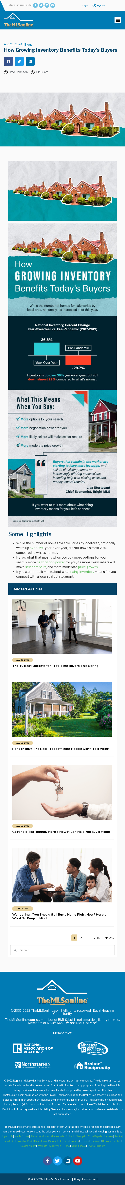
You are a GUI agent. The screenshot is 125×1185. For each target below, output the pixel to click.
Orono (66, 1145)
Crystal (91, 1145)
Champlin (81, 1136)
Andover (44, 1136)
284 (97, 938)
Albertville (55, 1145)
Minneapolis (57, 1136)
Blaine (33, 1136)
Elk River (95, 1141)
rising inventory (82, 572)
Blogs (28, 44)
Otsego (84, 1141)
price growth (88, 567)
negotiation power (51, 562)
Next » (109, 938)
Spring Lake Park (59, 1141)
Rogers (75, 1141)
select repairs (35, 567)
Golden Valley (28, 1145)
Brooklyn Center (111, 1141)
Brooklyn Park (24, 1141)
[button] (118, 20)
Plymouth (7, 1136)
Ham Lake (9, 1141)
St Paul (70, 1136)
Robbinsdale (78, 1145)
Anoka (118, 1136)
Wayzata (42, 1145)
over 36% (37, 548)
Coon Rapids (95, 1136)
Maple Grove (21, 1136)
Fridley (101, 1145)
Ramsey (108, 1136)
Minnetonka (40, 1141)
